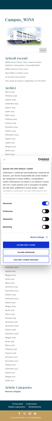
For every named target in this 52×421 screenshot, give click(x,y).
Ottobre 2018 (10, 330)
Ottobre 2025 (10, 100)
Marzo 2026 (10, 92)
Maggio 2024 (10, 147)
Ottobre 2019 (10, 295)
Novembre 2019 (11, 291)
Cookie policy (31, 404)
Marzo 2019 (9, 314)
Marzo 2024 (10, 154)
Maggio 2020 (10, 275)
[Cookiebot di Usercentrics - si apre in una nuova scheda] (38, 159)
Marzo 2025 (10, 115)
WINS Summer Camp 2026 (16, 69)
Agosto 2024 (10, 139)
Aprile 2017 (9, 380)
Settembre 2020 (12, 267)
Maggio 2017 (10, 377)
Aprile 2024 (9, 150)
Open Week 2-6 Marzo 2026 (16, 73)
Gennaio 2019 (10, 318)
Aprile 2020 (9, 279)
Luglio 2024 (10, 143)
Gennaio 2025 (10, 123)
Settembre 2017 (11, 369)
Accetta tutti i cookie (26, 245)
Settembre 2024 (11, 135)
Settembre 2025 (11, 104)
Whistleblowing (34, 407)
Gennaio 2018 (10, 353)
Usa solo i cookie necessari (26, 259)
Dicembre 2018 (11, 322)
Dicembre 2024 (11, 127)
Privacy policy (17, 404)
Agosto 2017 (10, 373)
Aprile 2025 (9, 112)
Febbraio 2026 (11, 96)
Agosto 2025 (10, 108)
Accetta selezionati (26, 252)
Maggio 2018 (10, 338)
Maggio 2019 (10, 306)
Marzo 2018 (9, 345)
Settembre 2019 (11, 299)
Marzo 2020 (10, 283)
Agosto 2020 (10, 271)
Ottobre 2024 (10, 131)
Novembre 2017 (11, 361)
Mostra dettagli (37, 237)
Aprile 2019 (9, 310)
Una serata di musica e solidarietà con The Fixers (25, 81)
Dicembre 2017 (11, 357)
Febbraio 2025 (11, 119)
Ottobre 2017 (10, 365)
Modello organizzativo (16, 407)
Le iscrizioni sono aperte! (15, 77)
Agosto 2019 (10, 303)
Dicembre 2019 (11, 287)
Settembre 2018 (11, 334)
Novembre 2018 (11, 326)
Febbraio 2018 (11, 349)
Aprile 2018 (9, 341)
